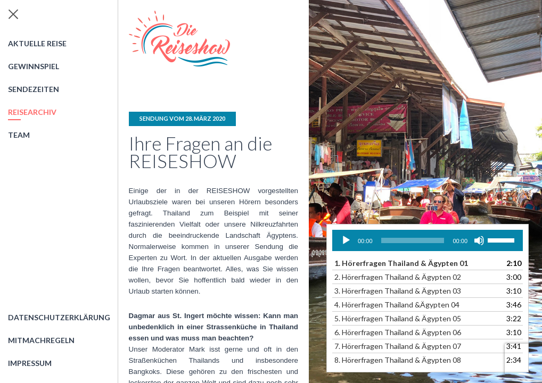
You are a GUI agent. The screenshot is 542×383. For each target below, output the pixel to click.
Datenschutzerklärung (59, 317)
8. (397, 359)
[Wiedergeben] (346, 240)
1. (401, 263)
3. (397, 290)
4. (396, 304)
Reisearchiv (32, 111)
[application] (427, 240)
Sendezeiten (33, 89)
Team (19, 134)
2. (397, 276)
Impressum (30, 363)
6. (397, 332)
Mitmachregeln (41, 340)
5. (397, 318)
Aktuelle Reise (37, 43)
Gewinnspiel (33, 66)
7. (397, 346)
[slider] (413, 240)
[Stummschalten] (479, 240)
